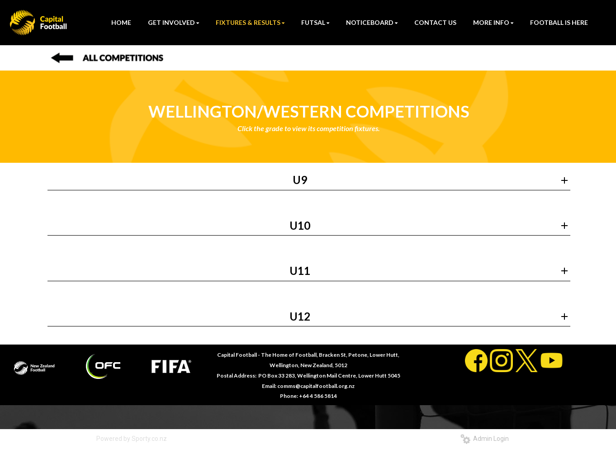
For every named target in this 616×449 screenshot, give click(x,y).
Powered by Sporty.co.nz (131, 438)
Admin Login (484, 438)
